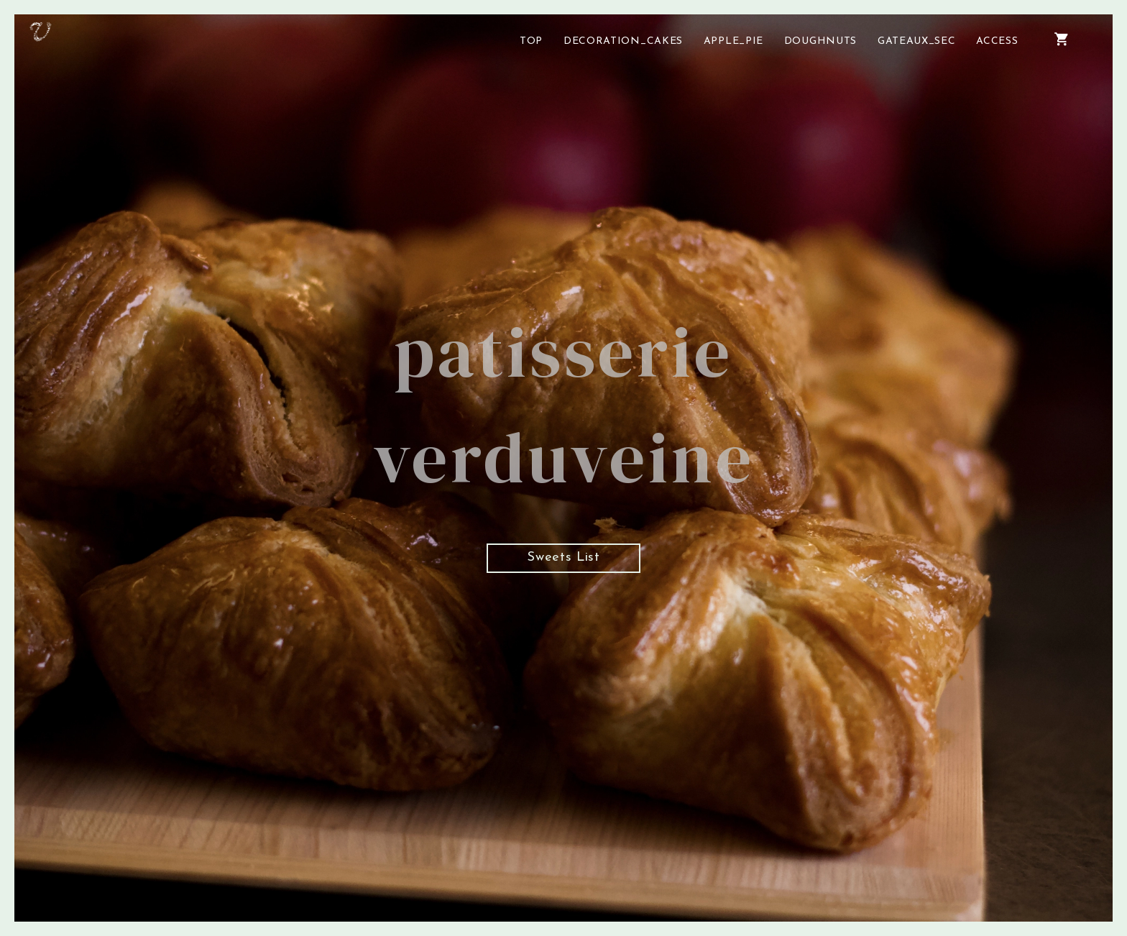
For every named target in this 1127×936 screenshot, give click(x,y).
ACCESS (997, 41)
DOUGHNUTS (820, 41)
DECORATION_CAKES (623, 41)
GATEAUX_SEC (917, 41)
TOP (531, 41)
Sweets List (563, 563)
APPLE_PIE (733, 41)
